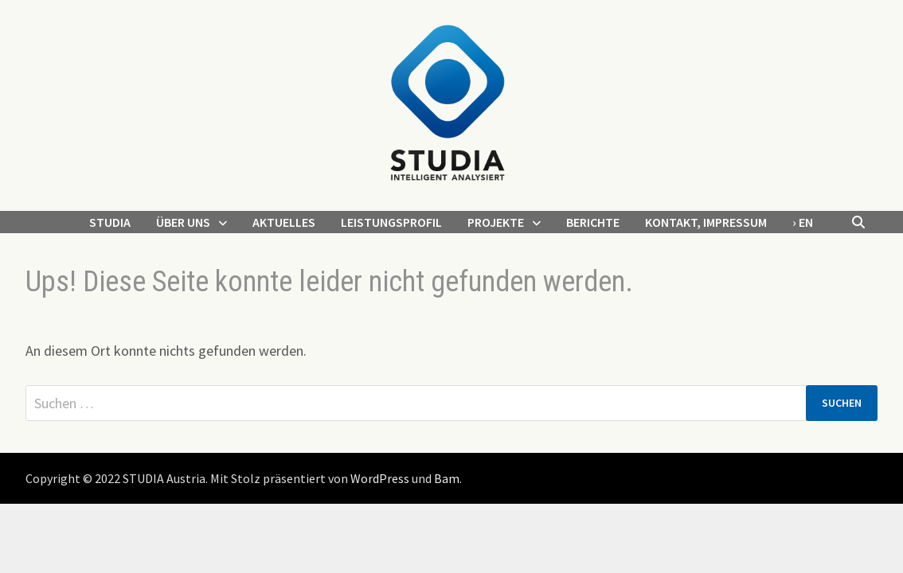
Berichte (593, 222)
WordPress (379, 478)
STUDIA (110, 222)
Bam (446, 478)
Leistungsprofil (391, 222)
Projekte (495, 222)
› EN (802, 222)
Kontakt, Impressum (706, 222)
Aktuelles (283, 222)
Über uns (183, 222)
